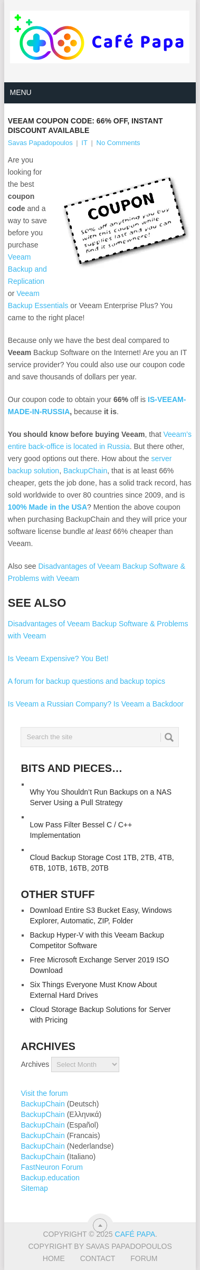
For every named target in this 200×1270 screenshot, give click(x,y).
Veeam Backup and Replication (27, 269)
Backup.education (50, 1177)
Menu (20, 92)
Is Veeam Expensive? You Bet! (58, 658)
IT (84, 143)
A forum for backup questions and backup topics (86, 681)
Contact (98, 1258)
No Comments (118, 143)
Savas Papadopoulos (40, 143)
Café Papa (135, 1234)
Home (54, 1258)
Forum (143, 1258)
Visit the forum (44, 1093)
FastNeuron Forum (51, 1167)
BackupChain (85, 470)
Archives (35, 1064)
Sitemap (34, 1188)
